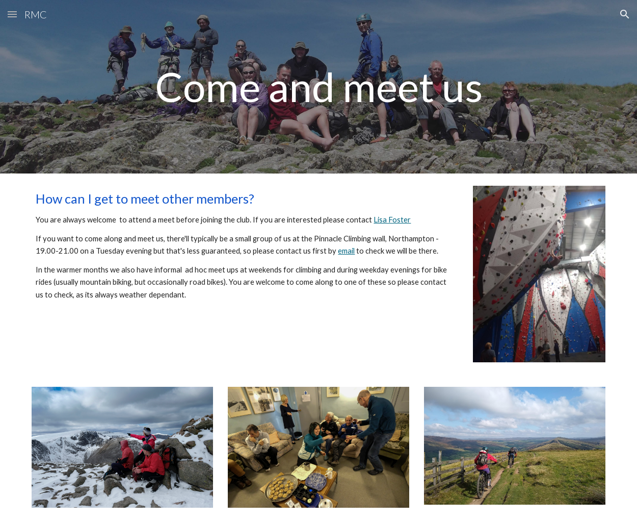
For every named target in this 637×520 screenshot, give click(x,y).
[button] (12, 14)
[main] (318, 86)
